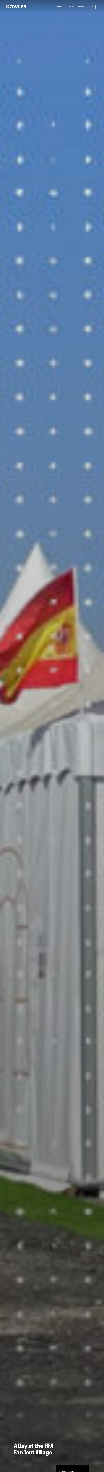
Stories (60, 6)
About (70, 6)
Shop (90, 6)
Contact (80, 6)
